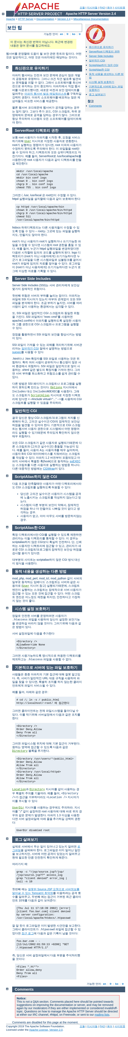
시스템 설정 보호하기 (101, 82)
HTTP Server (26, 19)
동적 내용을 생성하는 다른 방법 (40, 571)
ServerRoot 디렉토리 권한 (104, 51)
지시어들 (92, 7)
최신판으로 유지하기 (101, 47)
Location (19, 789)
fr (67, 34)
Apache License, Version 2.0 (46, 1029)
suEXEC (75, 461)
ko (74, 34)
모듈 (82, 7)
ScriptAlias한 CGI (99, 69)
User (27, 141)
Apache (10, 19)
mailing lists (102, 1014)
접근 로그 (28, 933)
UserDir (18, 807)
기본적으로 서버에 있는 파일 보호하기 (46, 668)
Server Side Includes (101, 56)
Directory (20, 751)
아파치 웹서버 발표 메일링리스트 (45, 93)
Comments (95, 105)
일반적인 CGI (97, 60)
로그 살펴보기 (97, 94)
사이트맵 (120, 7)
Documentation (45, 19)
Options (56, 387)
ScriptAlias (40, 395)
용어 (109, 7)
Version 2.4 (64, 19)
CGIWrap (49, 468)
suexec (16, 352)
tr (80, 34)
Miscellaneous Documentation (91, 19)
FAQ (102, 7)
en (61, 34)
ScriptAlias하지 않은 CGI (103, 65)
